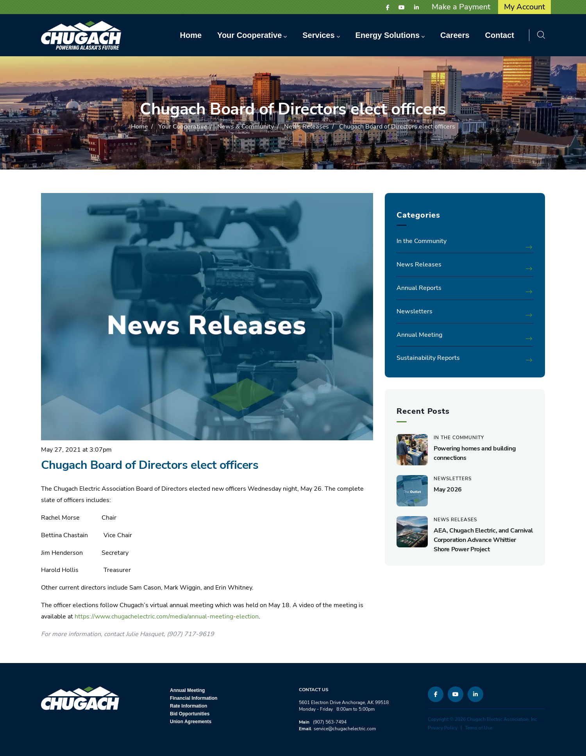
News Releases (306, 126)
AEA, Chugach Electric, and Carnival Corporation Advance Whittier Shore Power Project (483, 540)
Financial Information (193, 698)
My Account (524, 7)
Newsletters (414, 311)
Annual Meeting (419, 335)
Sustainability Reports (428, 358)
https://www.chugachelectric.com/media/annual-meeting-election (167, 616)
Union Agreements (190, 721)
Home (139, 126)
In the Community (422, 241)
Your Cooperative (182, 126)
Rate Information (188, 706)
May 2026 (448, 489)
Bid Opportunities (189, 714)
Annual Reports (419, 288)
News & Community (245, 126)
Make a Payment (461, 7)
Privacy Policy (442, 728)
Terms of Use (478, 728)
